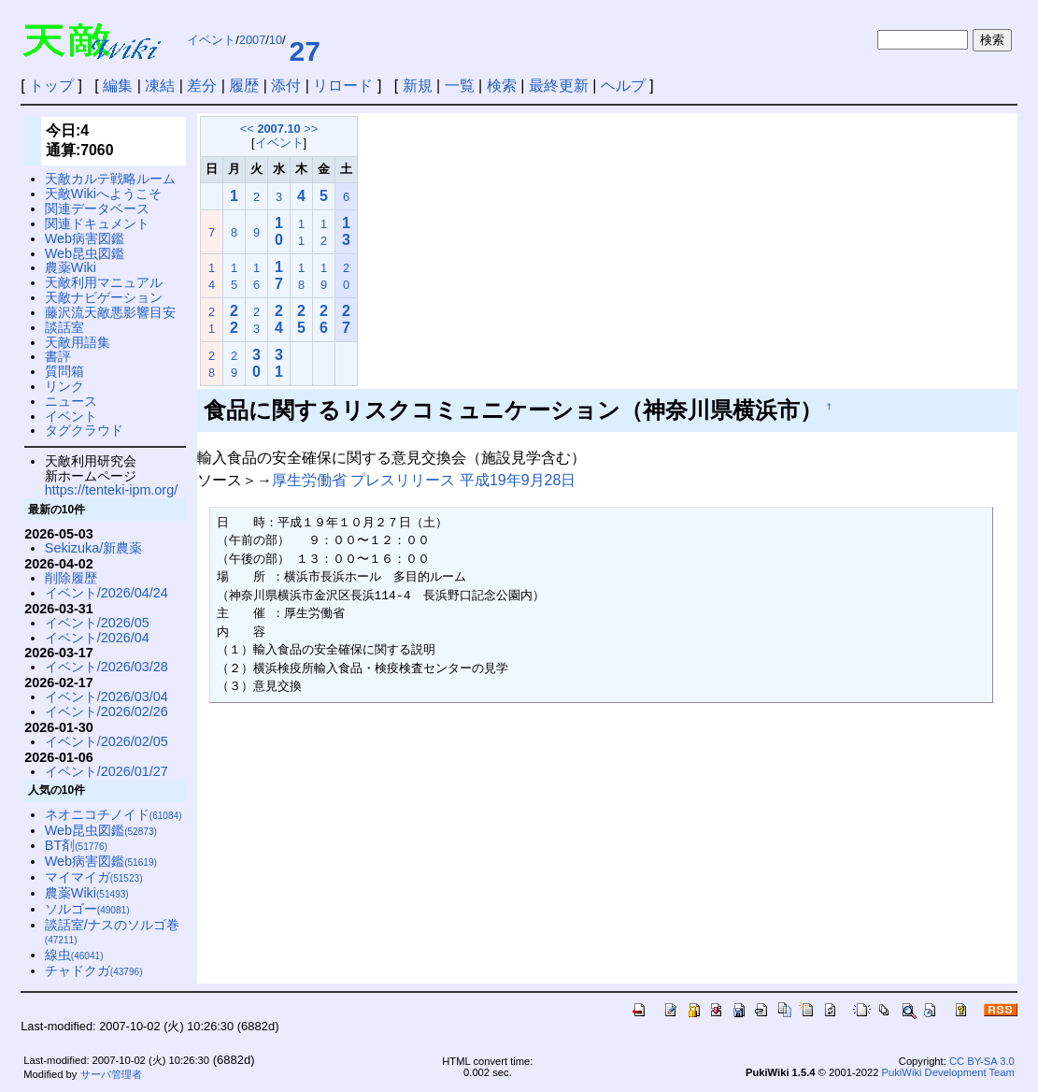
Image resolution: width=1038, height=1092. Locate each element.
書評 (58, 356)
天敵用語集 (77, 342)
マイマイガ (94, 876)
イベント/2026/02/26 (106, 711)
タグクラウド (84, 430)
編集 (118, 85)
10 (275, 40)
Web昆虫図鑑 (84, 253)
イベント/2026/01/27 (106, 771)
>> (311, 129)
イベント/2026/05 (97, 622)
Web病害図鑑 (84, 238)
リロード (343, 85)
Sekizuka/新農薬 (93, 547)
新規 (418, 85)
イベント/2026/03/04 (106, 696)
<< (247, 129)
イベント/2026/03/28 (106, 666)
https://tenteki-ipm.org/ (111, 489)
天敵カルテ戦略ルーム (110, 178)
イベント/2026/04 (97, 637)
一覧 (460, 85)
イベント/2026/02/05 (106, 741)
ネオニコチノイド (113, 814)
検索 (502, 85)
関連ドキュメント (97, 223)
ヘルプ (623, 85)
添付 (286, 85)
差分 (202, 85)
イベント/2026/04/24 (106, 592)
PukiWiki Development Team (948, 1072)
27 (305, 51)
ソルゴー (87, 908)
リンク (64, 386)
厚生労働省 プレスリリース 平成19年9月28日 (424, 480)
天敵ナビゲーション (104, 297)
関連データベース (97, 208)
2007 (252, 40)
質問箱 (64, 371)
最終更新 (559, 85)
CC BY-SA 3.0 (982, 1061)
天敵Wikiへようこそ (103, 193)
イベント (211, 40)
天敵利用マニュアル (104, 282)
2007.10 (278, 129)
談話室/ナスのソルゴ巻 (112, 931)
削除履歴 (71, 577)
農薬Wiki (70, 267)
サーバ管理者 (111, 1074)
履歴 (244, 85)
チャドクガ (94, 970)
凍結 (160, 85)
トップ (51, 85)
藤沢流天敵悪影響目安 (110, 312)
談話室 (64, 327)
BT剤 (76, 845)
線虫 (74, 954)
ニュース (71, 401)
